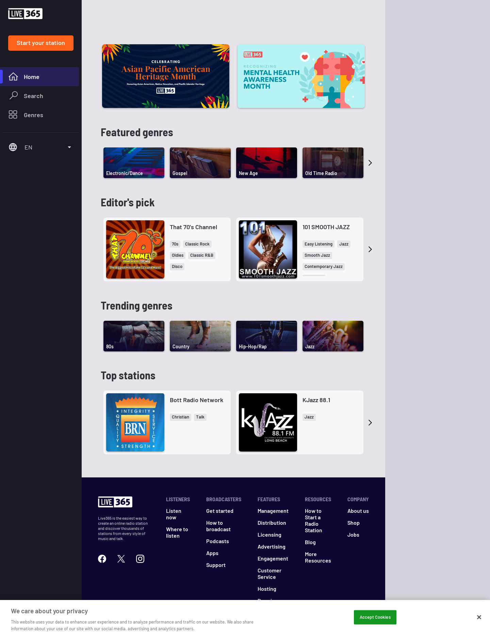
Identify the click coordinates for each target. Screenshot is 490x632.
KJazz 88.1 (316, 400)
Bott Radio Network (196, 400)
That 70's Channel (193, 227)
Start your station (41, 42)
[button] (175, 244)
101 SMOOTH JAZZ (326, 227)
